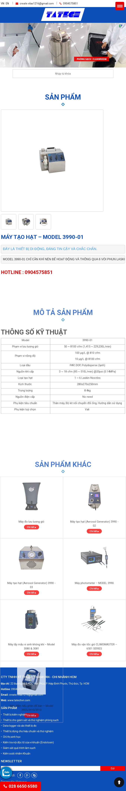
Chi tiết (31, 595)
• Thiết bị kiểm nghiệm (14, 694)
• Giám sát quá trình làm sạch (18, 727)
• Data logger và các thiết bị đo (18, 705)
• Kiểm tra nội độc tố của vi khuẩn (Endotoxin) (27, 722)
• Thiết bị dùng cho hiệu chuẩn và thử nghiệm (27, 710)
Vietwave (21, 761)
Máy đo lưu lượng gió (31, 590)
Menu (119, 6)
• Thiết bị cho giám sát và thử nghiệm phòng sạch (30, 699)
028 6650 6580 (20, 786)
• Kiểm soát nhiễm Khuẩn (15, 733)
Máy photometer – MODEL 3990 (94, 651)
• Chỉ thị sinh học (10, 716)
